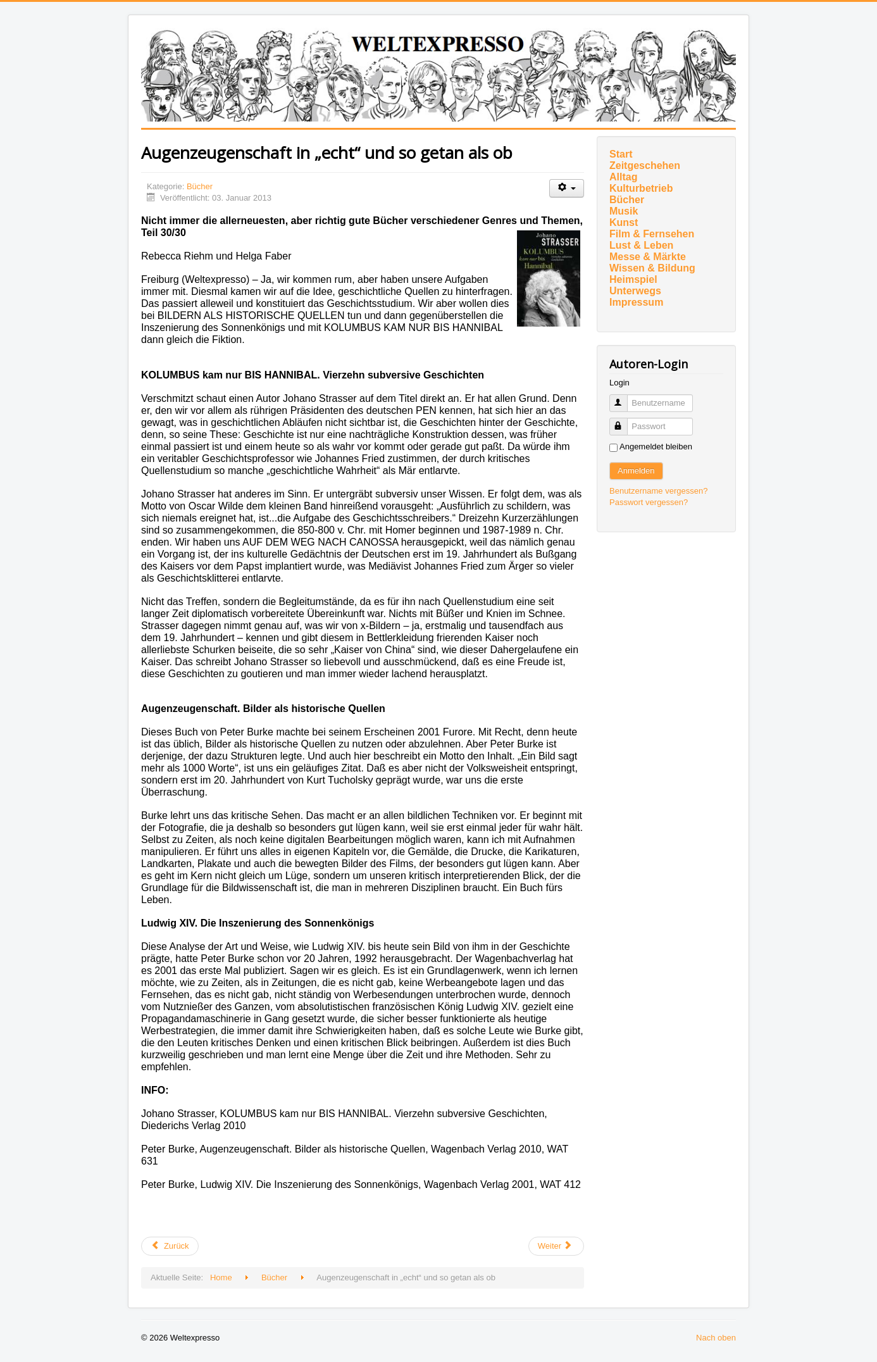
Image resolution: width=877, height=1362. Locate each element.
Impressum (636, 302)
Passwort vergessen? (648, 502)
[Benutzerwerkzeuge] (566, 188)
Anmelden (636, 470)
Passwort (624, 421)
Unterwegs (635, 290)
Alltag (623, 177)
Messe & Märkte (647, 256)
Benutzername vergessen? (658, 491)
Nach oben (716, 1337)
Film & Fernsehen (651, 233)
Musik (623, 211)
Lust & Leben (641, 245)
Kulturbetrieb (641, 188)
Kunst (623, 222)
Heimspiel (633, 279)
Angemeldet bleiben (655, 446)
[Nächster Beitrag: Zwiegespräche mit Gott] (556, 1246)
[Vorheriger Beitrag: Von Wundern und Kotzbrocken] (170, 1246)
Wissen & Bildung (652, 268)
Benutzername (624, 397)
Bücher (200, 186)
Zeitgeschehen (644, 165)
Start (620, 154)
